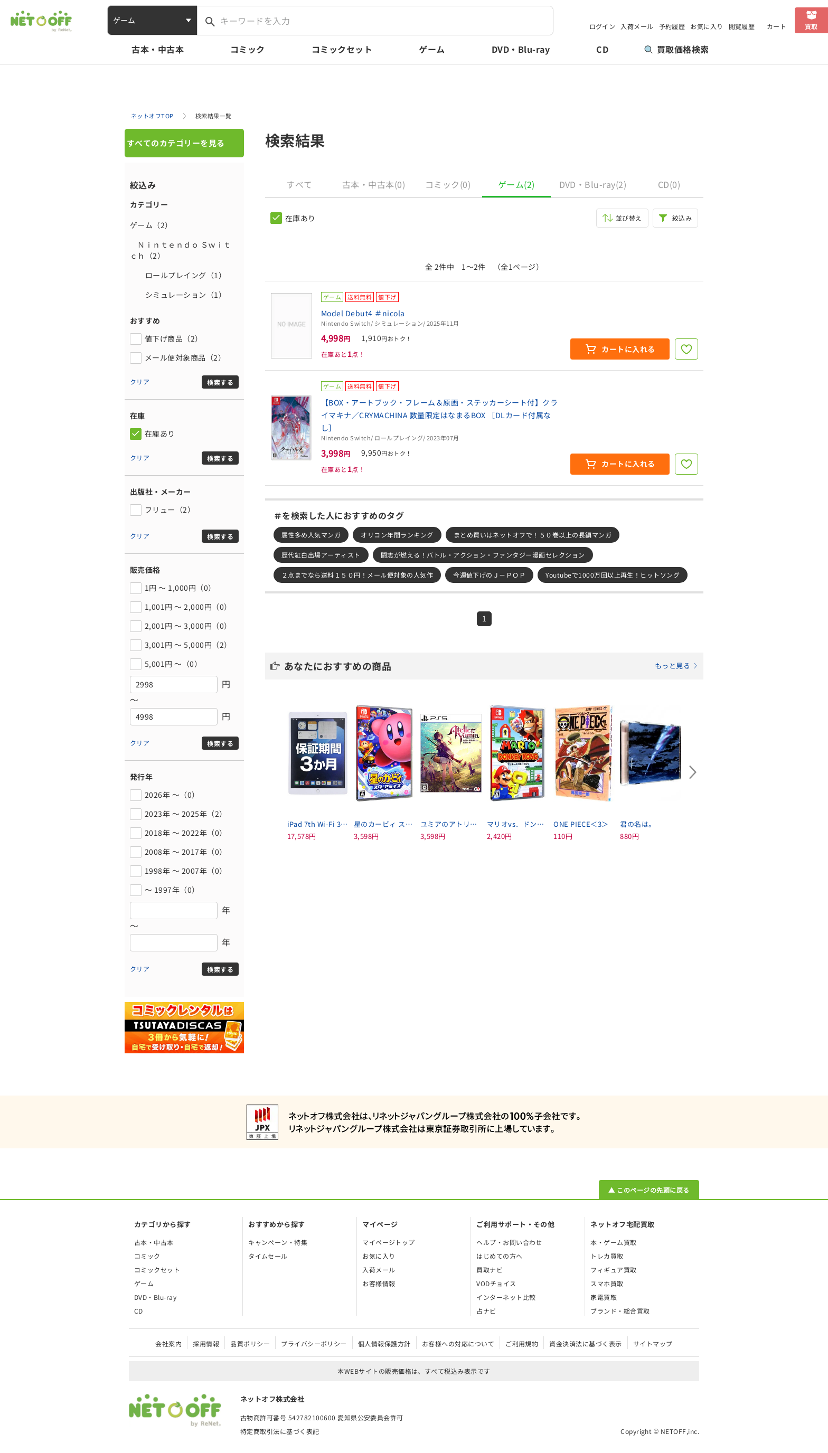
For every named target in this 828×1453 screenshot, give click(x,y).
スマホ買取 (606, 1283)
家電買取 (603, 1296)
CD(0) (669, 184)
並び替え (629, 217)
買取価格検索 (676, 49)
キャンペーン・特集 (277, 1242)
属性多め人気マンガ (311, 534)
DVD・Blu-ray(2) (593, 184)
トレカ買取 (606, 1255)
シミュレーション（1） (178, 294)
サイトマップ (653, 1343)
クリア (139, 381)
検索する (220, 382)
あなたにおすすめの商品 (491, 666)
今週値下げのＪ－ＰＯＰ (489, 574)
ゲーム (432, 49)
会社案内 (168, 1343)
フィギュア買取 (613, 1269)
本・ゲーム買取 (613, 1242)
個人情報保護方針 (384, 1343)
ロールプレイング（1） (178, 275)
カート (776, 26)
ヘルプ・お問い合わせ (509, 1242)
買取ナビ (489, 1269)
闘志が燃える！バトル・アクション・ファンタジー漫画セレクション (483, 554)
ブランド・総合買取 (620, 1310)
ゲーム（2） (151, 225)
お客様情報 (378, 1283)
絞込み (682, 217)
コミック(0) (448, 184)
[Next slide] (692, 772)
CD (602, 49)
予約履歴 (672, 26)
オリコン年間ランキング (397, 534)
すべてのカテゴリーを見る (176, 142)
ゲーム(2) (516, 184)
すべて (299, 184)
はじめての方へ (499, 1255)
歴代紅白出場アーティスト (321, 554)
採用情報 (206, 1343)
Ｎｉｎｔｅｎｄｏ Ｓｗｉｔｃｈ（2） (180, 250)
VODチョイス (496, 1283)
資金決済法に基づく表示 (585, 1343)
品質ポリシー (250, 1343)
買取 (811, 26)
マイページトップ (388, 1242)
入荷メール (636, 26)
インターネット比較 (505, 1296)
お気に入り (706, 26)
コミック (247, 49)
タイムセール (268, 1255)
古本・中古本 (157, 49)
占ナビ (486, 1310)
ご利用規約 (521, 1343)
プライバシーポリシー (314, 1343)
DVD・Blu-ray (521, 49)
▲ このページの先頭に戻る (648, 1189)
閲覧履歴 (742, 26)
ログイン (602, 26)
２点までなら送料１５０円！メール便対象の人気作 (357, 574)
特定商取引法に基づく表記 (279, 1431)
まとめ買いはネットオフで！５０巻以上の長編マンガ (533, 534)
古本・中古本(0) (373, 184)
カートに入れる (628, 349)
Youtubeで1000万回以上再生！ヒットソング (612, 574)
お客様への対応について (458, 1343)
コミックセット (342, 49)
